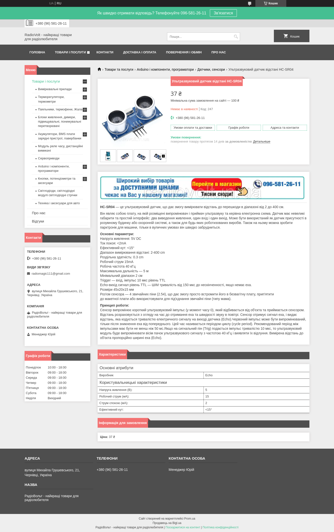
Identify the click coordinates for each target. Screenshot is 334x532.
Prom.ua (189, 518)
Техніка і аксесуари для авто (59, 203)
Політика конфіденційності (221, 527)
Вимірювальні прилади (55, 89)
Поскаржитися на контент (183, 527)
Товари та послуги (118, 69)
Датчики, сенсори (211, 69)
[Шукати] (236, 36)
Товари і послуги (70, 52)
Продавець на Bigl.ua (167, 523)
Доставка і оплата (139, 52)
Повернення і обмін (184, 52)
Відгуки (38, 221)
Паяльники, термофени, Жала (60, 109)
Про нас (219, 52)
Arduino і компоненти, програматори (165, 69)
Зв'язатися (223, 13)
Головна (37, 52)
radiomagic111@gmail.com (51, 273)
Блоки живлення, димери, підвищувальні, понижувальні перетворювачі (59, 121)
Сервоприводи (48, 158)
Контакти (104, 52)
